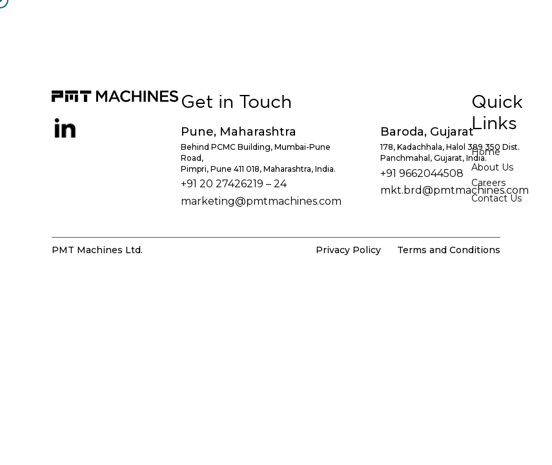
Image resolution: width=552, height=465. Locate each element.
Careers (488, 183)
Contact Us (496, 198)
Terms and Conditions (448, 250)
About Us (492, 167)
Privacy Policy (348, 250)
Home (485, 152)
